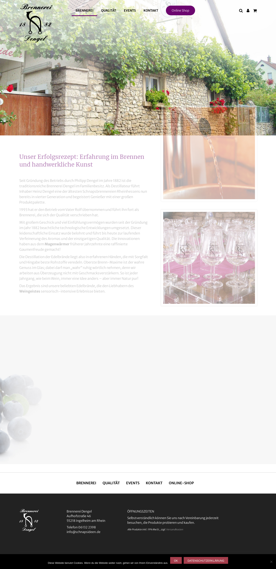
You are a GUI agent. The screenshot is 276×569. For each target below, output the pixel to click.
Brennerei (84, 10)
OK (176, 560)
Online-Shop (181, 483)
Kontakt (151, 10)
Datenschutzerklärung (206, 560)
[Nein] (271, 562)
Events (130, 10)
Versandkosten (174, 529)
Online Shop (180, 10)
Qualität (108, 10)
